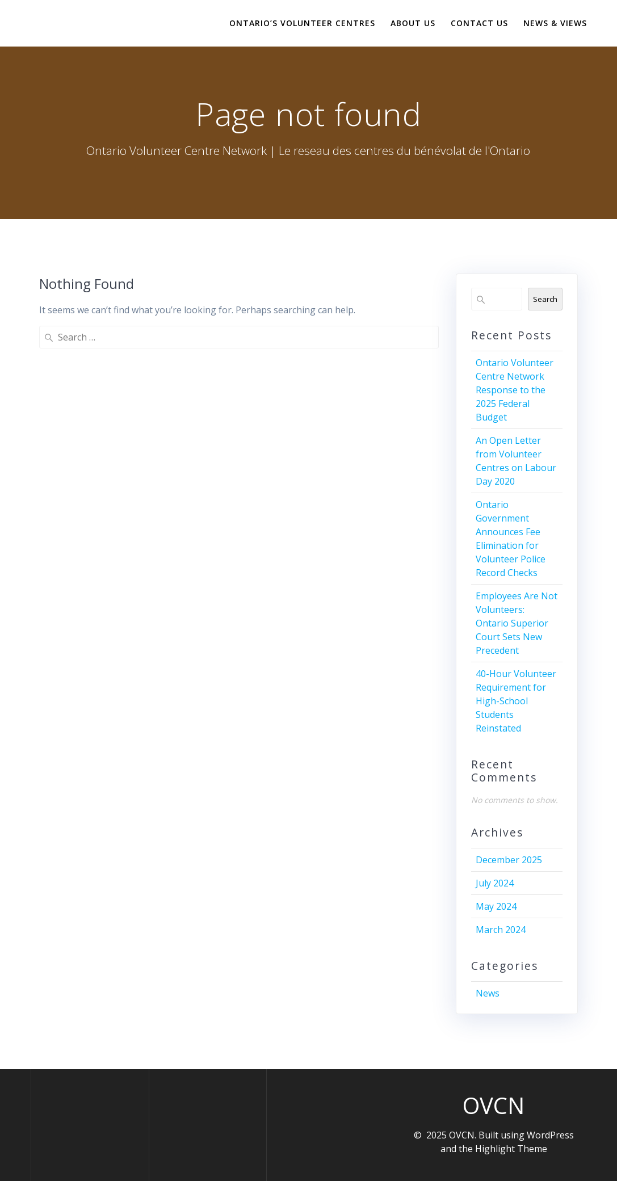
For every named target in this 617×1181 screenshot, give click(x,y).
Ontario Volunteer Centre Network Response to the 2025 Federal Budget (514, 389)
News (488, 993)
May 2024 (496, 906)
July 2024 (495, 883)
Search (545, 299)
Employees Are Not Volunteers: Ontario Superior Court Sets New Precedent (516, 623)
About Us (413, 23)
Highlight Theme (511, 1148)
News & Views (555, 23)
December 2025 (509, 860)
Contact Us (479, 23)
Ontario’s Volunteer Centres (302, 23)
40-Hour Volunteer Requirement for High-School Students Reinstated (516, 700)
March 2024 (501, 929)
